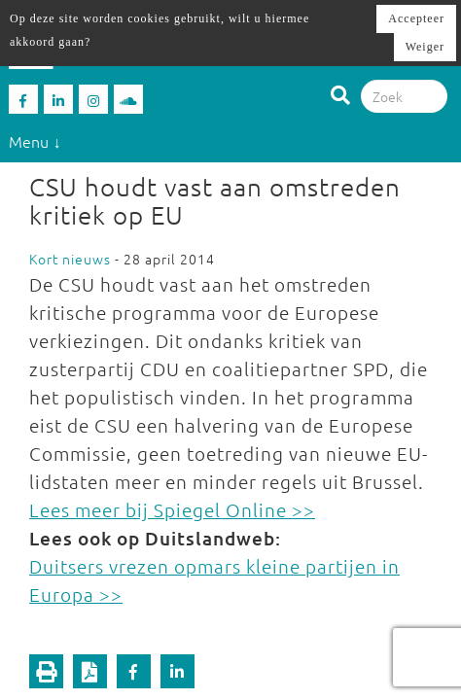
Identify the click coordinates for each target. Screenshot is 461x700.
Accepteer (416, 18)
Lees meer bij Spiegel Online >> (172, 509)
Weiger (425, 46)
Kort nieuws (70, 258)
